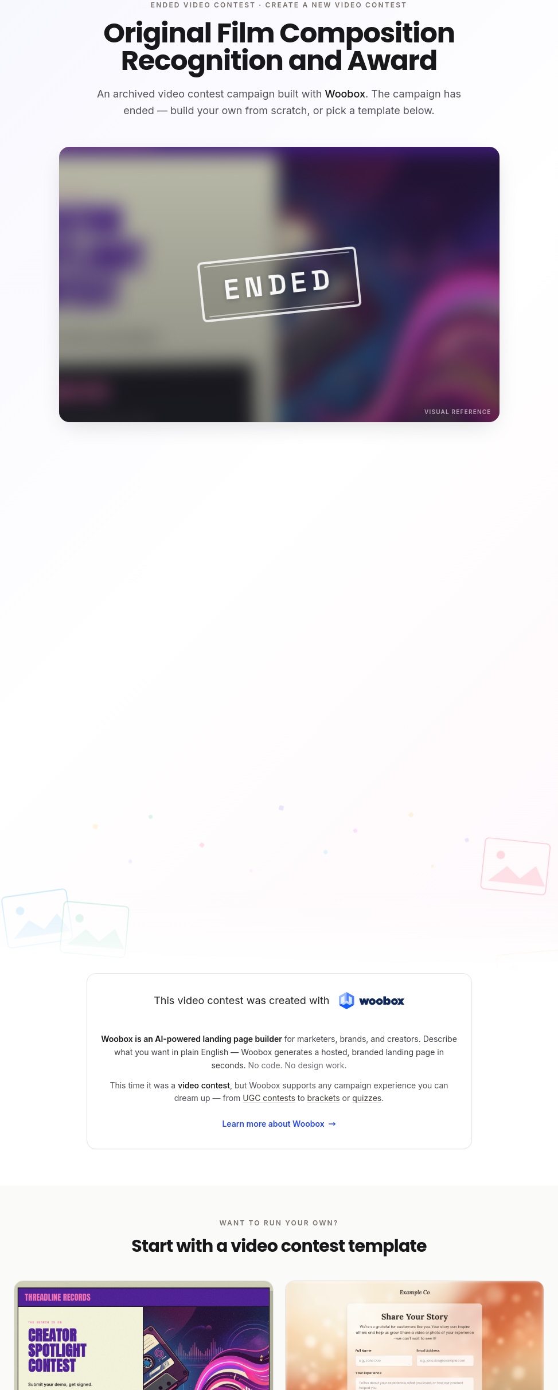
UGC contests (269, 1098)
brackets (323, 1098)
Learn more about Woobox (278, 1124)
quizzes (366, 1098)
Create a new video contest (337, 5)
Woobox (345, 94)
